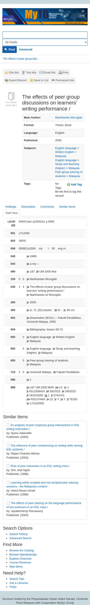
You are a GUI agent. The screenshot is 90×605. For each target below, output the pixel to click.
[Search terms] (45, 34)
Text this (31, 72)
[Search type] (45, 42)
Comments (47, 206)
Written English (64, 152)
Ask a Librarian (18, 583)
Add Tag (74, 184)
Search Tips (16, 578)
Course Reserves (20, 562)
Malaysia (60, 156)
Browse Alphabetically (23, 554)
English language (66, 148)
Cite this (14, 72)
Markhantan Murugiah (68, 117)
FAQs (13, 586)
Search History (18, 534)
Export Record (18, 80)
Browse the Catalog (21, 550)
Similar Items (67, 206)
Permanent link (65, 80)
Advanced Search (20, 538)
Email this (49, 72)
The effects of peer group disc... (21, 58)
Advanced (25, 49)
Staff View (11, 213)
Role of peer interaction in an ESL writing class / (40, 466)
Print (66, 72)
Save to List (41, 80)
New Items (16, 566)
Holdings (10, 206)
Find (9, 49)
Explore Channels (20, 558)
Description (28, 206)
